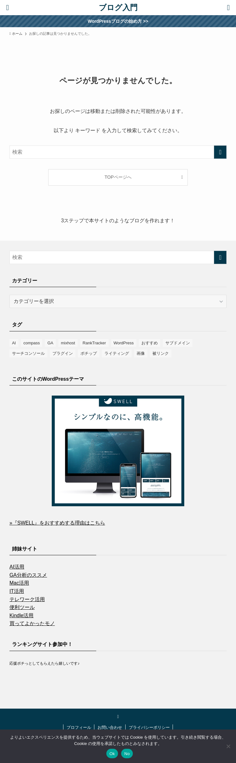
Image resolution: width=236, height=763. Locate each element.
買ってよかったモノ (32, 623)
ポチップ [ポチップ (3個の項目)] (88, 353)
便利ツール (22, 607)
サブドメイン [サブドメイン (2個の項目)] (177, 343)
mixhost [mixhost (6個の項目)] (68, 343)
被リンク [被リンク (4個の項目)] (160, 353)
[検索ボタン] (7, 7)
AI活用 (16, 566)
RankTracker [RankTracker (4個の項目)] (94, 343)
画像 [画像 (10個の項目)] (141, 353)
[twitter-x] (118, 716)
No (127, 753)
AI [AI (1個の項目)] (14, 343)
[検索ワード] (118, 152)
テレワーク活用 (27, 599)
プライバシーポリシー (149, 727)
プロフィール (79, 727)
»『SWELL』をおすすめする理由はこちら (57, 523)
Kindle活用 (21, 615)
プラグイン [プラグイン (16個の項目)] (62, 353)
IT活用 (16, 591)
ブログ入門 (118, 7)
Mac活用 (19, 583)
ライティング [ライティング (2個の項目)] (116, 353)
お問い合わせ (109, 727)
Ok (112, 753)
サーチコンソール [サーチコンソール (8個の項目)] (28, 353)
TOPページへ (117, 177)
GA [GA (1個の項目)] (50, 343)
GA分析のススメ (28, 575)
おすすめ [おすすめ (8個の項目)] (149, 343)
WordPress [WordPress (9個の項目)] (124, 343)
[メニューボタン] (228, 7)
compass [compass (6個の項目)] (31, 343)
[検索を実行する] (220, 152)
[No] (228, 746)
